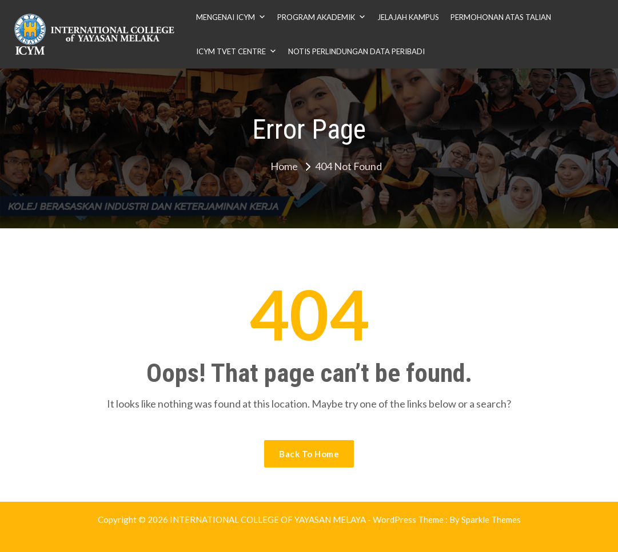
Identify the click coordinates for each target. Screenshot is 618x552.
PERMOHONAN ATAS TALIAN (500, 17)
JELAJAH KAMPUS (408, 17)
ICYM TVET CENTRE (236, 51)
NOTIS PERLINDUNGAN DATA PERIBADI (356, 51)
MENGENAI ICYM (231, 17)
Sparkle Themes (491, 519)
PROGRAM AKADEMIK (321, 17)
